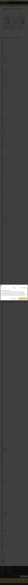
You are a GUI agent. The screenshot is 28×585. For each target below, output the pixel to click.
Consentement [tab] (5, 287)
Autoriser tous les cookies (22, 298)
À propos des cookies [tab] (23, 287)
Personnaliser (14, 298)
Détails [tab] (14, 287)
